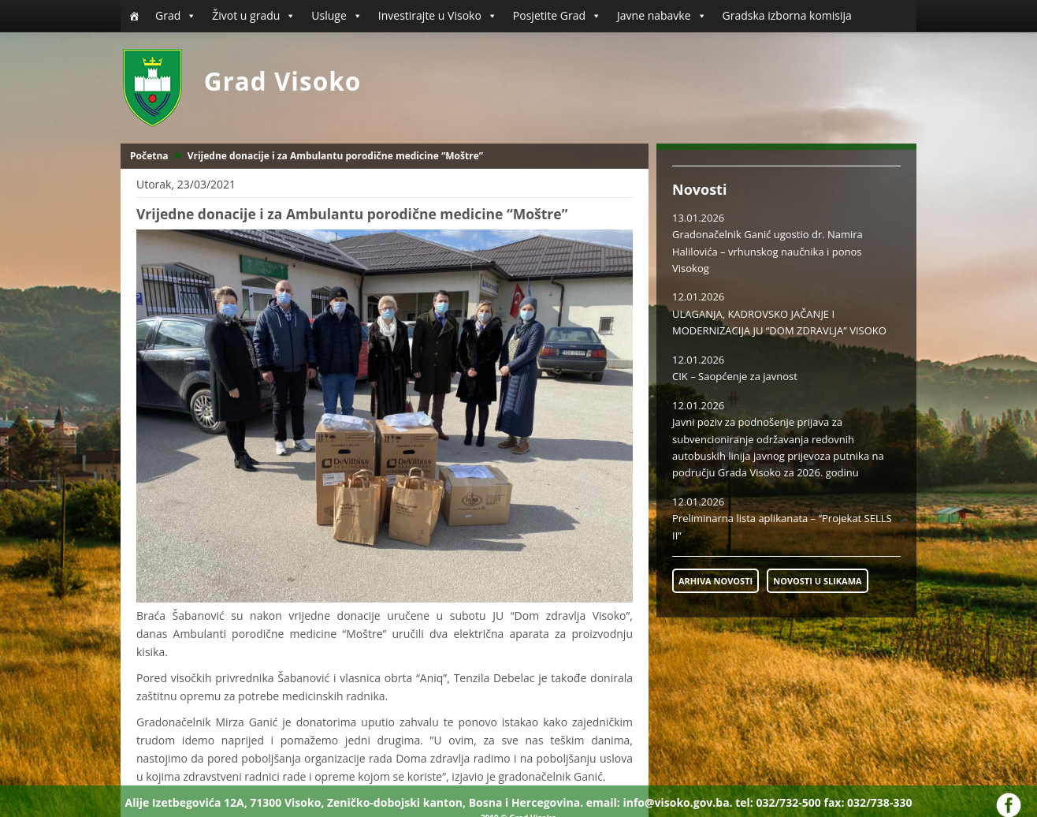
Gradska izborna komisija (787, 15)
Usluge (336, 16)
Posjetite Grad (557, 16)
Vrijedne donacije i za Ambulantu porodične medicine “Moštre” (335, 155)
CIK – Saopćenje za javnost (734, 376)
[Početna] (134, 16)
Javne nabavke (662, 16)
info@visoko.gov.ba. (677, 802)
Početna (149, 155)
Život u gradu (253, 16)
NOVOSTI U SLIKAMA (817, 581)
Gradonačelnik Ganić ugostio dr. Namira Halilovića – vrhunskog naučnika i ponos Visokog (767, 251)
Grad (175, 16)
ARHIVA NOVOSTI (715, 581)
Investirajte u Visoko (437, 16)
